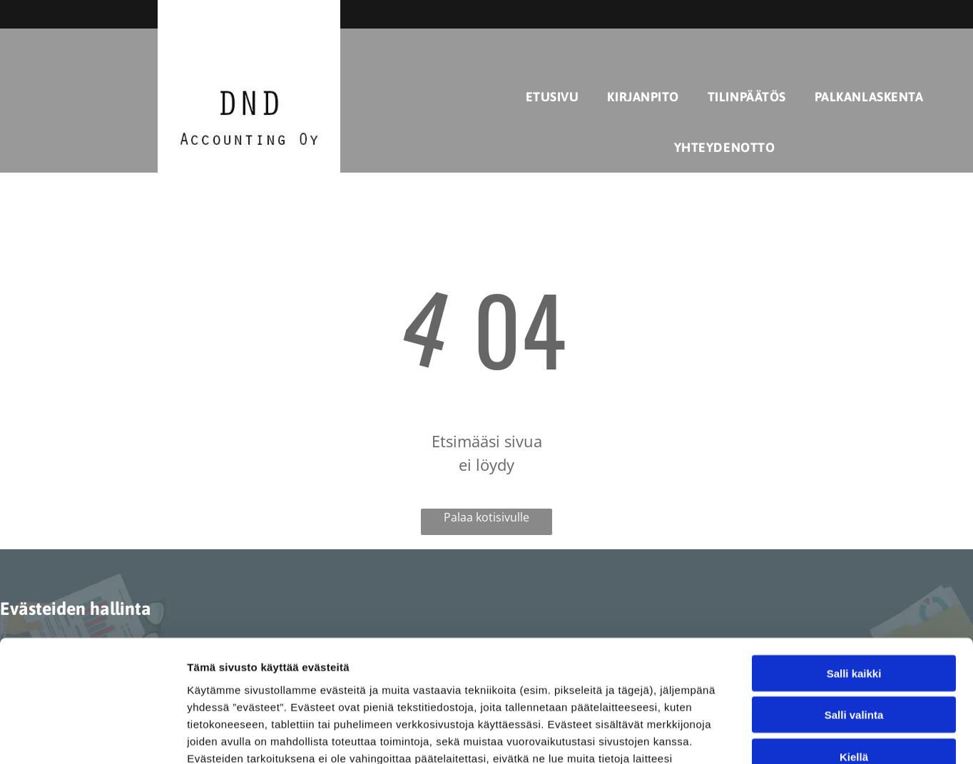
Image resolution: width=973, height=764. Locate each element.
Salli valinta (854, 601)
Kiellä (854, 642)
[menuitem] (552, 96)
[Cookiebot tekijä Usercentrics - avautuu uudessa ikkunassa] (92, 736)
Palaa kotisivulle (486, 517)
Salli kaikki (854, 559)
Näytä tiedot (763, 736)
